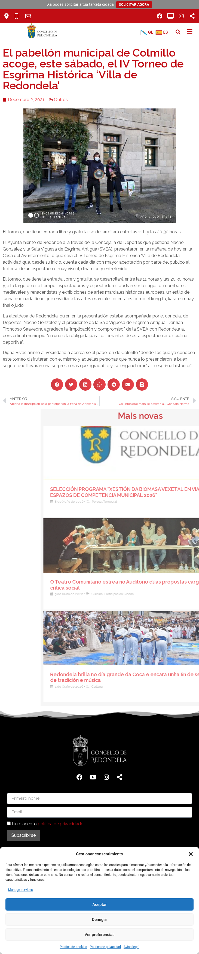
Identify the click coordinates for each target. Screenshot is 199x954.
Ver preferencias (99, 934)
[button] (191, 854)
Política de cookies (73, 947)
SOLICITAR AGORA (134, 4)
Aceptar (99, 904)
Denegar (99, 919)
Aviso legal (131, 947)
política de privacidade (60, 823)
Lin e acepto (47, 823)
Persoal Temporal (185, 501)
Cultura (178, 594)
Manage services (20, 890)
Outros (52, 99)
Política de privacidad (105, 947)
